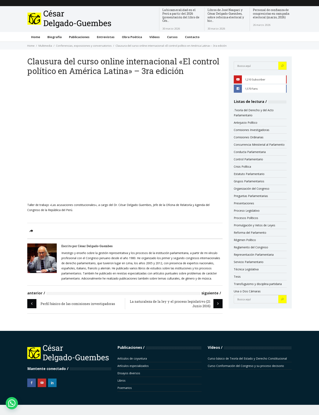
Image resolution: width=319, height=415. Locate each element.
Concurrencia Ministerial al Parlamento (259, 144)
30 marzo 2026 (171, 28)
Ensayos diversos (128, 373)
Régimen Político (245, 240)
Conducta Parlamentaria (250, 152)
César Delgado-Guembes (95, 246)
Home (31, 45)
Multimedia (45, 45)
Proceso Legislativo (247, 210)
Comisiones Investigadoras (251, 130)
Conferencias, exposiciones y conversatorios (84, 45)
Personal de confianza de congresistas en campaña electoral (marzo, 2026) (271, 13)
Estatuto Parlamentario (249, 174)
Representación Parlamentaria (254, 254)
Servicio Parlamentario (248, 262)
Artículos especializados (133, 366)
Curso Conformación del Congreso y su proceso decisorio (246, 366)
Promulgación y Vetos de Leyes (254, 225)
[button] (12, 403)
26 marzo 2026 (261, 25)
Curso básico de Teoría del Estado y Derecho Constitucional (247, 358)
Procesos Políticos (246, 218)
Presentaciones (244, 203)
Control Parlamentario (248, 159)
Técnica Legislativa (246, 269)
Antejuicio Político (245, 122)
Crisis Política (242, 166)
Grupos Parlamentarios (249, 181)
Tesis (237, 277)
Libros (121, 380)
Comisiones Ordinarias (248, 137)
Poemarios (124, 388)
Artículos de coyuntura (132, 358)
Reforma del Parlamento (250, 232)
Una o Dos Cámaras (247, 291)
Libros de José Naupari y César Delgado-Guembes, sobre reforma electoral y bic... (226, 15)
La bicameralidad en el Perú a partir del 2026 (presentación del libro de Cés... (180, 15)
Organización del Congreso (251, 188)
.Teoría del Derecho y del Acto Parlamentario (254, 112)
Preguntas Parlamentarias (251, 196)
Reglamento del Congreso (251, 247)
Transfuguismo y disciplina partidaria (258, 284)
